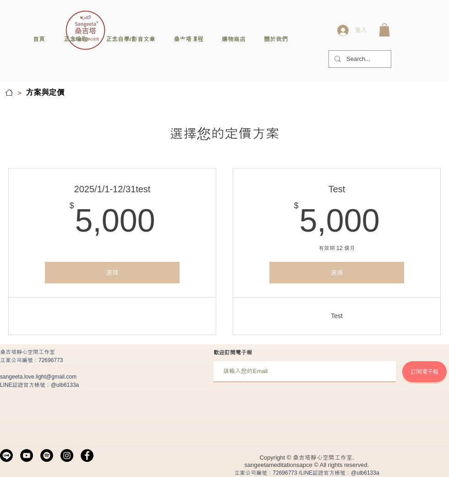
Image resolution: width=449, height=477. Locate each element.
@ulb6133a (65, 385)
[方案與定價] (45, 92)
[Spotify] (46, 455)
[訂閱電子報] (424, 371)
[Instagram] (66, 455)
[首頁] (9, 92)
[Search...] (359, 59)
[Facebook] (87, 455)
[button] (384, 30)
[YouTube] (26, 455)
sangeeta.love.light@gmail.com (38, 377)
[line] (6, 455)
